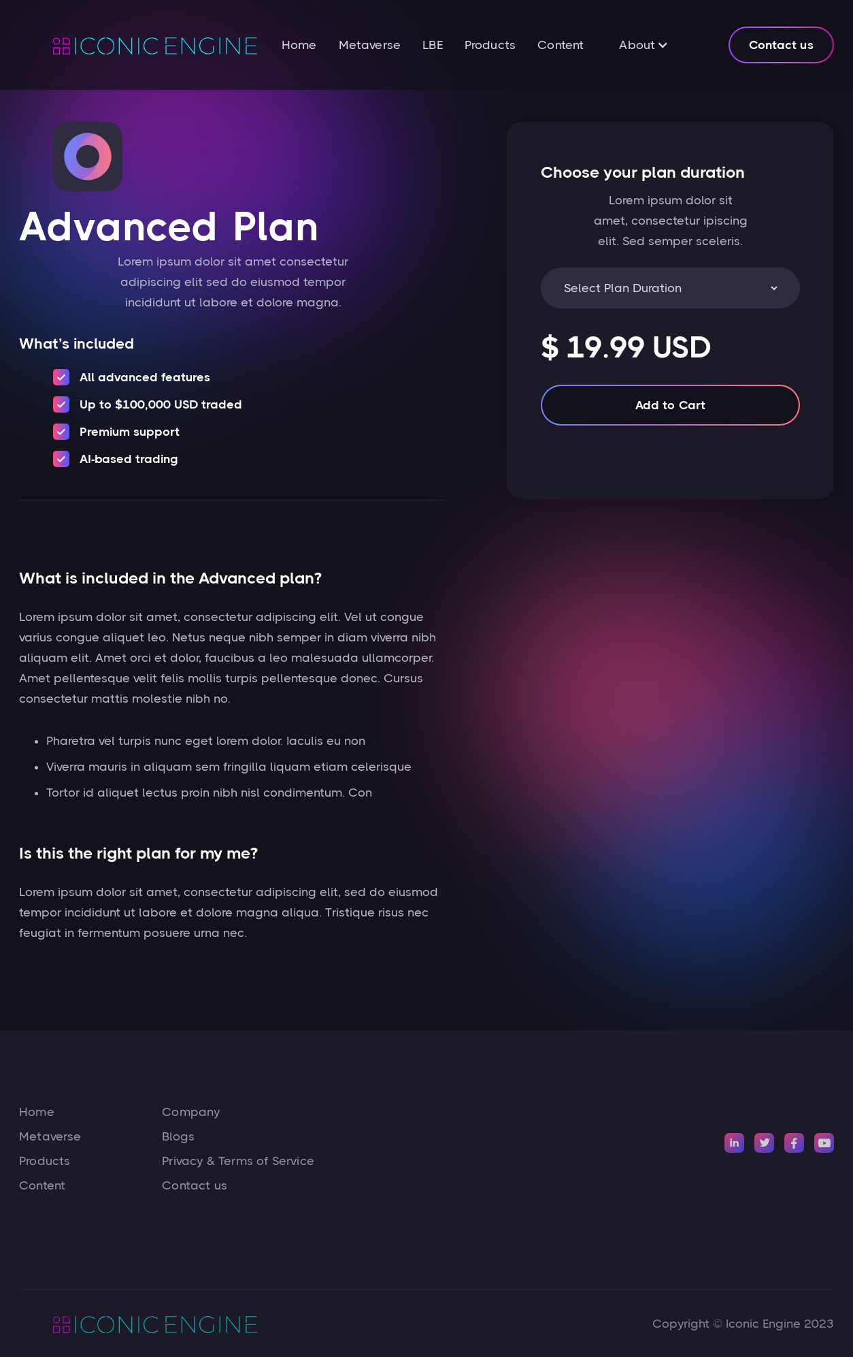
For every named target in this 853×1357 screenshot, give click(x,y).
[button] (643, 45)
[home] (138, 45)
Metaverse (370, 45)
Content (560, 45)
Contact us (781, 45)
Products (490, 45)
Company (191, 1112)
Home (299, 45)
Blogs (178, 1136)
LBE (432, 45)
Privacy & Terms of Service (238, 1161)
